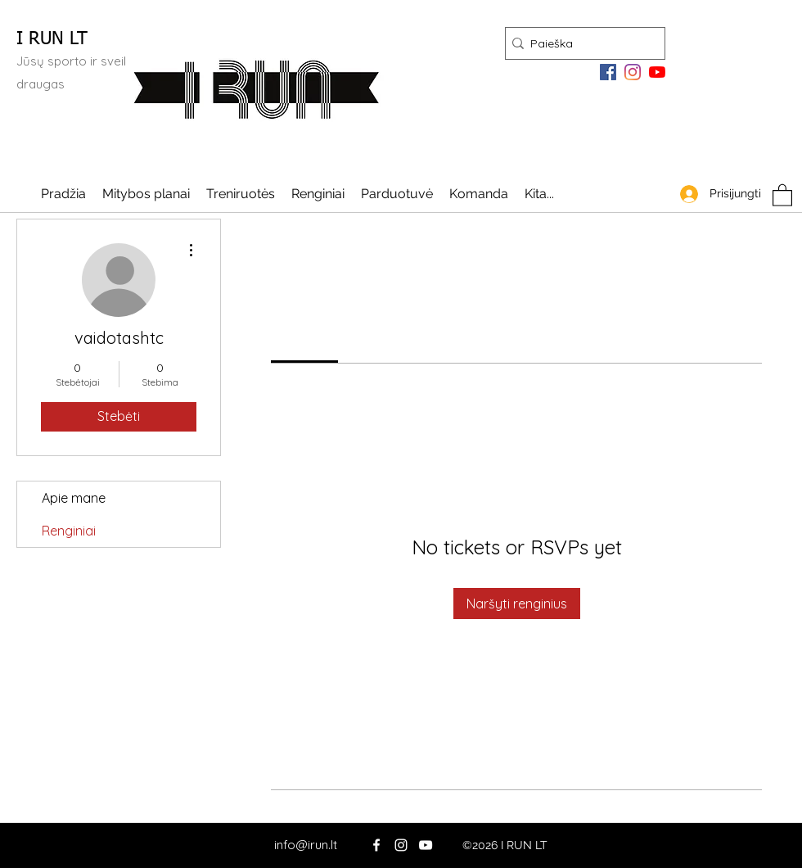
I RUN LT (52, 39)
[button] (782, 194)
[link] (304, 341)
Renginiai (69, 530)
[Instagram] (632, 72)
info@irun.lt (305, 844)
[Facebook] (608, 72)
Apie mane (74, 498)
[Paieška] (580, 43)
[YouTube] (657, 72)
